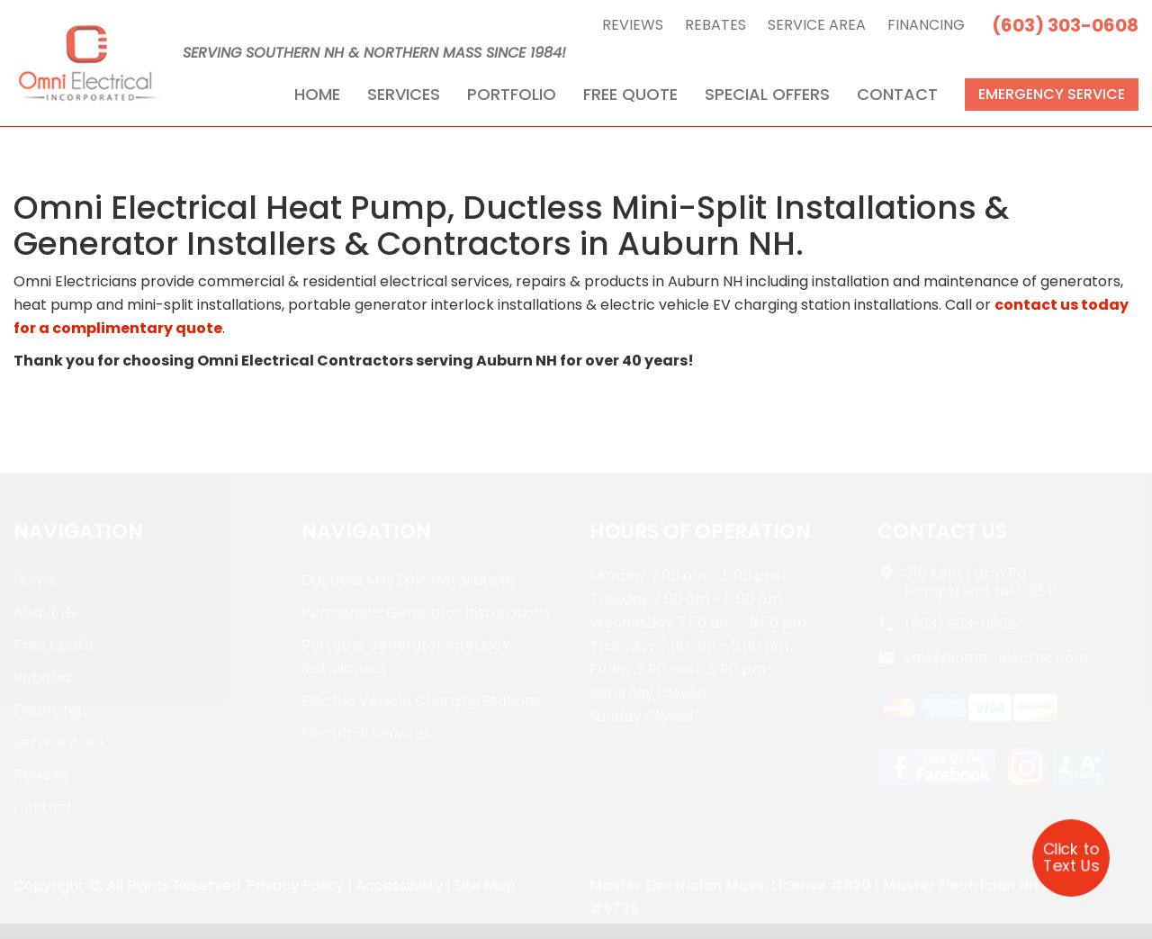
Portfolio (511, 94)
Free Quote (630, 94)
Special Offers (767, 94)
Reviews (632, 24)
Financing (926, 24)
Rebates (715, 24)
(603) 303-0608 (1065, 25)
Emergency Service (1051, 94)
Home (317, 94)
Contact (897, 94)
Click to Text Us (1071, 857)
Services (403, 94)
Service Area (817, 24)
